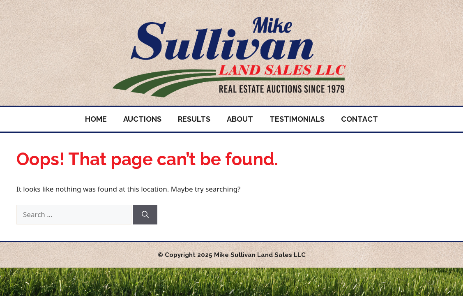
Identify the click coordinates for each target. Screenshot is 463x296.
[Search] (145, 214)
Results (194, 119)
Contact (359, 119)
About (240, 119)
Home (96, 119)
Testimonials (297, 119)
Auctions (142, 119)
